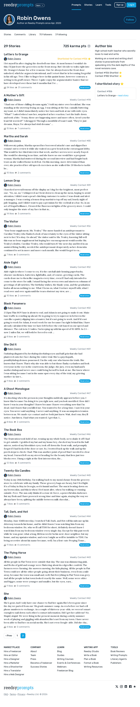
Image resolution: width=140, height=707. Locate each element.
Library (32, 34)
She (6, 593)
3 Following (61, 34)
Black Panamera (15, 303)
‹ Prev (9, 635)
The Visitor (11, 221)
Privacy (21, 694)
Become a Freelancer (41, 663)
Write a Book (90, 655)
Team (33, 655)
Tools (108, 5)
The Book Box (13, 429)
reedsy (18, 687)
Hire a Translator (12, 670)
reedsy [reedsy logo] (18, 5)
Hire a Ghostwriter (13, 666)
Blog (59, 651)
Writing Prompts (119, 655)
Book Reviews (118, 651)
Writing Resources (93, 666)
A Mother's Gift (14, 95)
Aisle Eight (11, 262)
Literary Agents (119, 659)
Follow (130, 19)
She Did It (10, 344)
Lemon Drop (12, 180)
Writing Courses (65, 659)
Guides (60, 655)
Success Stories (38, 666)
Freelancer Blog (65, 670)
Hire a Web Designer (14, 674)
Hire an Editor (11, 655)
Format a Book (91, 663)
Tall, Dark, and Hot (16, 511)
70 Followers (45, 34)
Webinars (61, 666)
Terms (13, 694)
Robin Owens (14, 58)
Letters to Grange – (113, 95)
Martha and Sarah (16, 136)
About (33, 651)
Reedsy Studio (91, 651)
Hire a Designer (11, 659)
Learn (99, 5)
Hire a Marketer (11, 663)
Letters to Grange (16, 54)
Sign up (119, 5)
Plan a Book (90, 659)
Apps (40, 5)
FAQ (6, 694)
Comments (20, 34)
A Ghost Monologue (17, 388)
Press (33, 659)
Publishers (116, 663)
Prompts (76, 5)
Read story (85, 87)
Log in (131, 5)
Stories (88, 5)
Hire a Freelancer (12, 651)
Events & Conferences (68, 663)
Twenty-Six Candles (17, 470)
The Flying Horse (15, 552)
